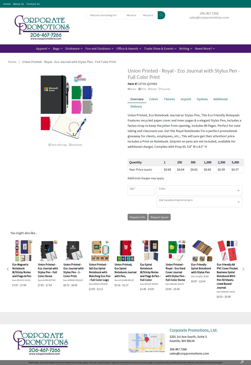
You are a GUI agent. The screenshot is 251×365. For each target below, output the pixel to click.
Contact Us (33, 4)
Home (7, 4)
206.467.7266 (209, 13)
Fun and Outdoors (98, 48)
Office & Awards (127, 48)
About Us (18, 4)
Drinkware (72, 48)
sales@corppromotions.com (209, 17)
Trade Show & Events (158, 48)
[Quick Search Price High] (149, 15)
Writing (184, 48)
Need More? (203, 48)
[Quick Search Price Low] (133, 15)
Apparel (41, 48)
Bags (56, 48)
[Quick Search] (105, 15)
